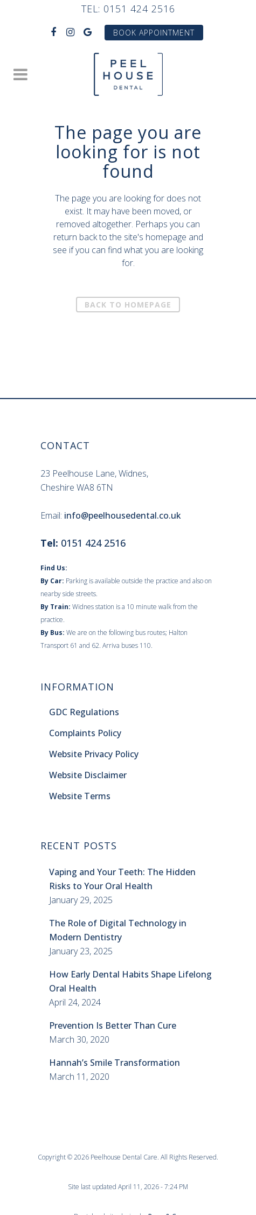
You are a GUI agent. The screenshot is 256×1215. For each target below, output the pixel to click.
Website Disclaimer (88, 775)
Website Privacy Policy (94, 754)
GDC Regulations (84, 712)
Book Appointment (154, 32)
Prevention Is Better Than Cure (112, 1025)
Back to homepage (128, 304)
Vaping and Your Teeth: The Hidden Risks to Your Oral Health (122, 879)
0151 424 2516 (139, 8)
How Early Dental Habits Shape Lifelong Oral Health (130, 981)
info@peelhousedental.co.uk (122, 515)
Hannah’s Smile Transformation (114, 1063)
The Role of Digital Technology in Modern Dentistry (117, 930)
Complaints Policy (85, 733)
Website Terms (79, 796)
